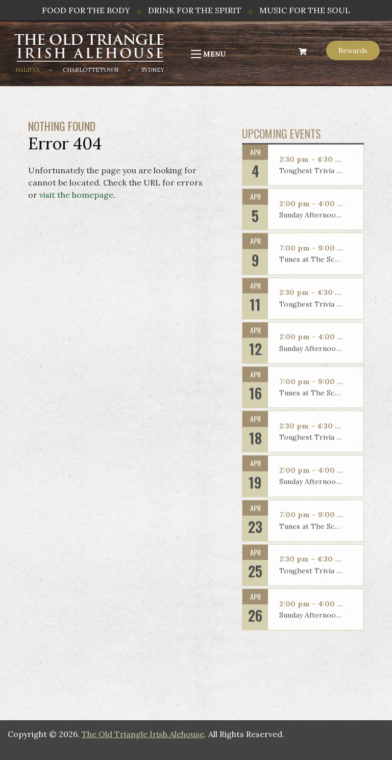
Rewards (353, 50)
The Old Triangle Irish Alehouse (143, 734)
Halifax (27, 69)
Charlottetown (90, 69)
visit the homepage (76, 195)
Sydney (152, 69)
